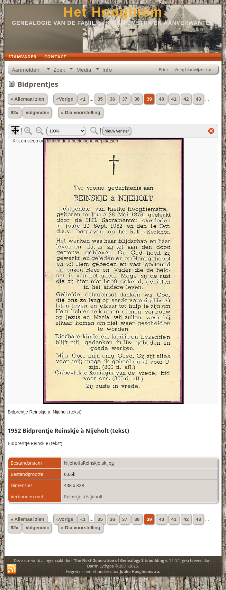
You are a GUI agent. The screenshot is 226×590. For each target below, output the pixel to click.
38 (137, 99)
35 (100, 99)
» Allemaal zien (27, 99)
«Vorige (64, 99)
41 (173, 99)
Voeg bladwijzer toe (193, 69)
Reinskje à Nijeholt (83, 497)
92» (14, 112)
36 (112, 99)
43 (198, 99)
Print (163, 69)
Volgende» (37, 112)
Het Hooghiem (113, 12)
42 (186, 99)
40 (161, 99)
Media (83, 69)
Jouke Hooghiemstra (139, 571)
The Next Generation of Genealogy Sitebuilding (119, 560)
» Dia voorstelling (80, 112)
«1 (83, 99)
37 (124, 99)
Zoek (59, 69)
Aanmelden (25, 69)
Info (107, 69)
